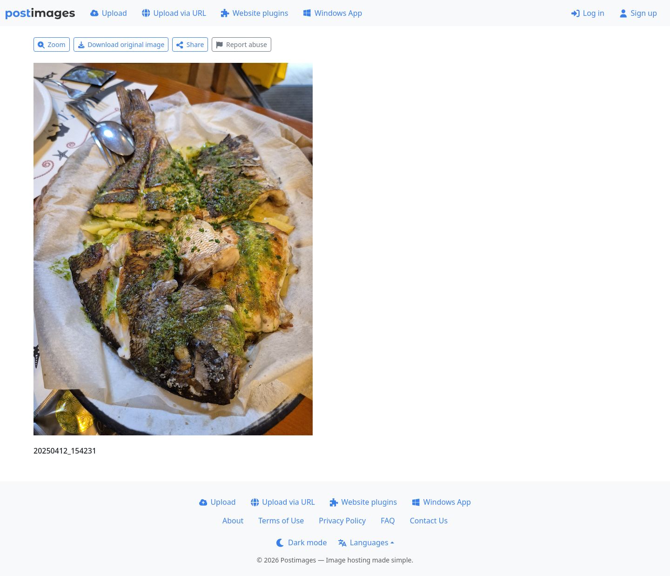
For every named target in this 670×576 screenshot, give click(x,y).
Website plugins (254, 13)
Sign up (638, 13)
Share (190, 44)
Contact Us (429, 520)
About (232, 520)
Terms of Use (281, 520)
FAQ (388, 520)
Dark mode (301, 542)
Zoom (52, 44)
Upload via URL (174, 13)
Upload (108, 13)
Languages (363, 542)
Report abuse (241, 44)
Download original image (121, 44)
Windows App (332, 13)
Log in (587, 13)
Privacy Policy (342, 520)
